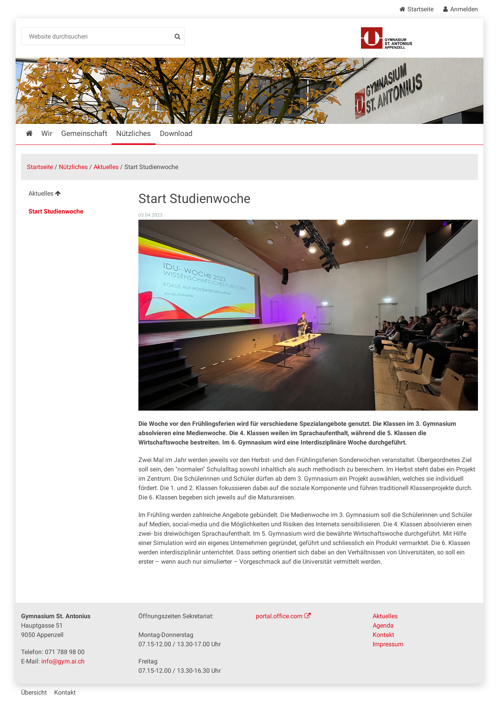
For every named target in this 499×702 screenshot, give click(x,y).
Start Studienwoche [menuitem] (55, 211)
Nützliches (73, 167)
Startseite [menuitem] (35, 133)
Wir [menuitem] (46, 133)
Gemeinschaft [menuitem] (84, 133)
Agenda (383, 625)
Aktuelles (106, 167)
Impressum (388, 644)
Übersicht (34, 692)
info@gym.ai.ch (63, 661)
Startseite (420, 9)
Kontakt (383, 635)
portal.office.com (279, 616)
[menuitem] (73, 194)
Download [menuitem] (176, 133)
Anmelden (464, 9)
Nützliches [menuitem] (133, 133)
